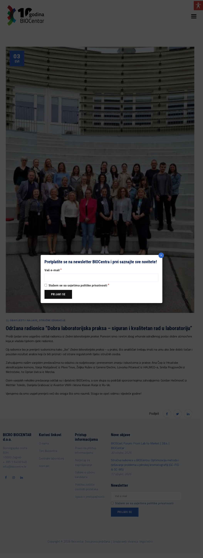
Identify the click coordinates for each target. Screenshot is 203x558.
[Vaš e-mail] (101, 277)
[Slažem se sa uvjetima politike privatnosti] (45, 285)
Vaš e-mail (53, 270)
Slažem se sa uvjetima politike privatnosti (76, 285)
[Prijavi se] (58, 294)
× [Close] (161, 255)
